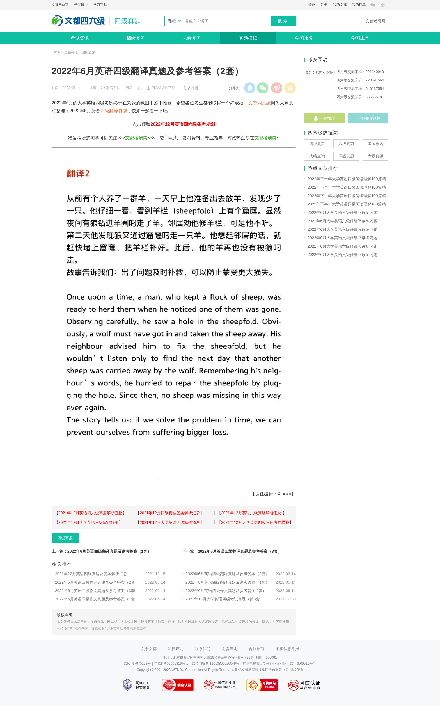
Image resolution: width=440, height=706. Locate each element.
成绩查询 (317, 156)
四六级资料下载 (163, 88)
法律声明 (176, 648)
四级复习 (136, 38)
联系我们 (202, 648)
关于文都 (149, 648)
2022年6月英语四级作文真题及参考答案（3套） (97, 590)
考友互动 (318, 59)
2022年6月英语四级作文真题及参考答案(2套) (224, 590)
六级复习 (192, 38)
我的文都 (340, 5)
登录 (311, 5)
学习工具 (360, 38)
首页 (57, 52)
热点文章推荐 (323, 168)
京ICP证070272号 (137, 664)
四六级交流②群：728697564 (360, 80)
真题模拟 (248, 38)
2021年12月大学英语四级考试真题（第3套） (224, 599)
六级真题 (375, 156)
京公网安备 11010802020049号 (215, 664)
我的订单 (359, 5)
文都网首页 (60, 5)
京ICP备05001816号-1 (171, 664)
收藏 (195, 88)
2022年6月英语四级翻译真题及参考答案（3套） (227, 574)
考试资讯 (80, 38)
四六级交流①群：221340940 (360, 72)
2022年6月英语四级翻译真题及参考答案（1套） (227, 582)
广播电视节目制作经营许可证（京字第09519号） (279, 664)
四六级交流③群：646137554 (360, 88)
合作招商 (256, 648)
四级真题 (88, 52)
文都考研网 (375, 21)
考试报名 (375, 143)
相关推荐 (62, 564)
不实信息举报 (287, 648)
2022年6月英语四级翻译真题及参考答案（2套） (97, 582)
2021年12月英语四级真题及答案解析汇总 (91, 574)
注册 (324, 5)
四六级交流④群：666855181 (360, 97)
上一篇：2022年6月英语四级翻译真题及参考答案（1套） (101, 551)
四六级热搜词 (323, 133)
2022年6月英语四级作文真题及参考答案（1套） (97, 599)
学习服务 (304, 38)
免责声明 (229, 648)
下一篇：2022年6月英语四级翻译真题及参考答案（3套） (232, 551)
